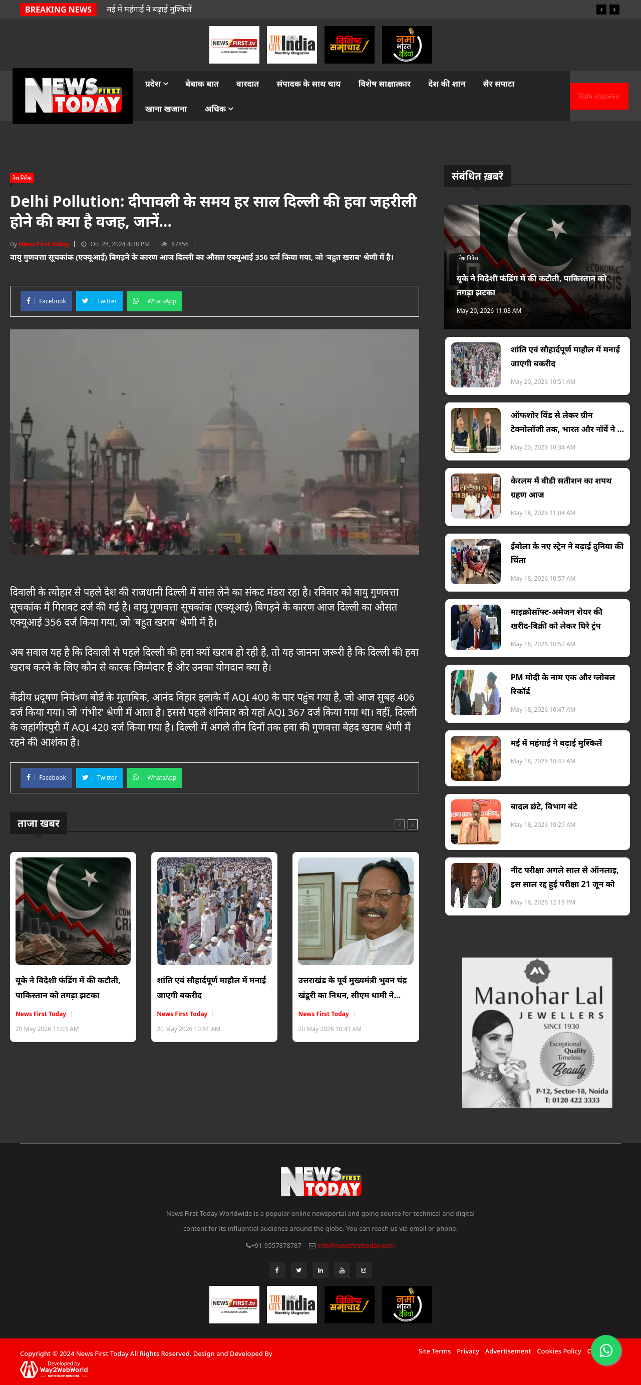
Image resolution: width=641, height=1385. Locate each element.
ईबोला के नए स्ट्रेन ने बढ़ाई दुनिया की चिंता (567, 553)
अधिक (218, 108)
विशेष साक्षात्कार (385, 83)
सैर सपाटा (499, 83)
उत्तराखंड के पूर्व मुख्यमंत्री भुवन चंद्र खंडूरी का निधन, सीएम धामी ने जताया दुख (352, 989)
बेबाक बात (201, 83)
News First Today (44, 244)
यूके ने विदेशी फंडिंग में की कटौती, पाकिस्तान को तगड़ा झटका (68, 988)
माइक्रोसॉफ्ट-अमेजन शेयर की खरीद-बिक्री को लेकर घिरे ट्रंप (556, 618)
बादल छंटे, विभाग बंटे (544, 806)
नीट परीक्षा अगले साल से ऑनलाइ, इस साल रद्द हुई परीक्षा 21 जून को (565, 876)
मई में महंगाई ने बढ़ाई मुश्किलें (556, 742)
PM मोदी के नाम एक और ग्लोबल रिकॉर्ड (563, 684)
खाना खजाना (166, 108)
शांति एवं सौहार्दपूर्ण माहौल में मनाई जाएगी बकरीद (211, 988)
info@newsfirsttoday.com (356, 1245)
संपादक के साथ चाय (308, 83)
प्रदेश (156, 83)
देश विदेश (22, 177)
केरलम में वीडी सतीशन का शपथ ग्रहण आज (561, 487)
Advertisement (508, 1350)
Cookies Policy (559, 1350)
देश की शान (446, 83)
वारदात (247, 83)
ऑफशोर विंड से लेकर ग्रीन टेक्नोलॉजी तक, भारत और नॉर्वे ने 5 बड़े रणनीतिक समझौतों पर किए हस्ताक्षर (566, 422)
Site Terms (435, 1350)
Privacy (468, 1350)
